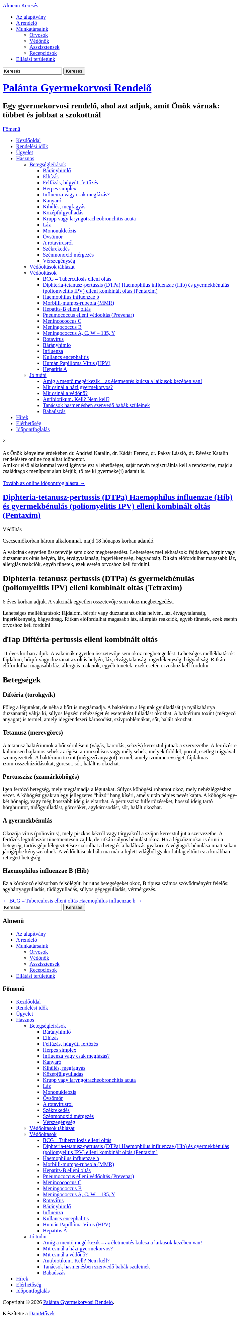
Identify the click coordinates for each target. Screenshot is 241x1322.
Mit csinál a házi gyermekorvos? (78, 387)
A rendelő (26, 23)
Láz (47, 224)
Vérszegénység (59, 261)
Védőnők (39, 41)
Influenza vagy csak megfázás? (76, 194)
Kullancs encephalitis (66, 357)
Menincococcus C (62, 321)
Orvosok (38, 35)
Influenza (53, 351)
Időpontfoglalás (33, 429)
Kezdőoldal (28, 140)
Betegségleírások (47, 164)
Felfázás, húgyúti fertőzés (70, 182)
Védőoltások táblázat (52, 267)
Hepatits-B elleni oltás (67, 309)
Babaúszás (54, 411)
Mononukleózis (59, 230)
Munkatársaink (32, 29)
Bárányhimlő (57, 170)
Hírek (22, 417)
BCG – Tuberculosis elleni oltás (77, 279)
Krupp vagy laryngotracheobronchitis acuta (89, 218)
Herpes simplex (59, 188)
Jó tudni (38, 375)
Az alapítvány (31, 17)
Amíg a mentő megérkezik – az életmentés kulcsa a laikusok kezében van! (122, 381)
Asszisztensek (44, 47)
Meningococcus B (62, 327)
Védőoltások (43, 273)
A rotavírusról (58, 243)
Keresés (29, 5)
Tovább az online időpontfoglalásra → (44, 483)
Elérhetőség (29, 423)
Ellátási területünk (35, 59)
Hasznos (25, 158)
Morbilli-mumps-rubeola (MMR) (78, 303)
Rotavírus (53, 339)
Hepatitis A (55, 369)
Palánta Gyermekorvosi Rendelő (77, 88)
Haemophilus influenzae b (71, 297)
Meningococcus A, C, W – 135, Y (79, 333)
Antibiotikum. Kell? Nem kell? (76, 399)
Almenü (11, 5)
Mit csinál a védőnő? (65, 393)
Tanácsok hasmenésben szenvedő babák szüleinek (96, 405)
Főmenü (11, 129)
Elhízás (51, 176)
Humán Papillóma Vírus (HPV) (76, 363)
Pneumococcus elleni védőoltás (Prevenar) (88, 315)
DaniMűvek (42, 1313)
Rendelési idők (32, 146)
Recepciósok (43, 53)
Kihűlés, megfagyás (64, 206)
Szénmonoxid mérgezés (68, 255)
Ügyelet (24, 152)
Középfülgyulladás (63, 212)
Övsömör (53, 237)
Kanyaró (52, 200)
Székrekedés (56, 249)
